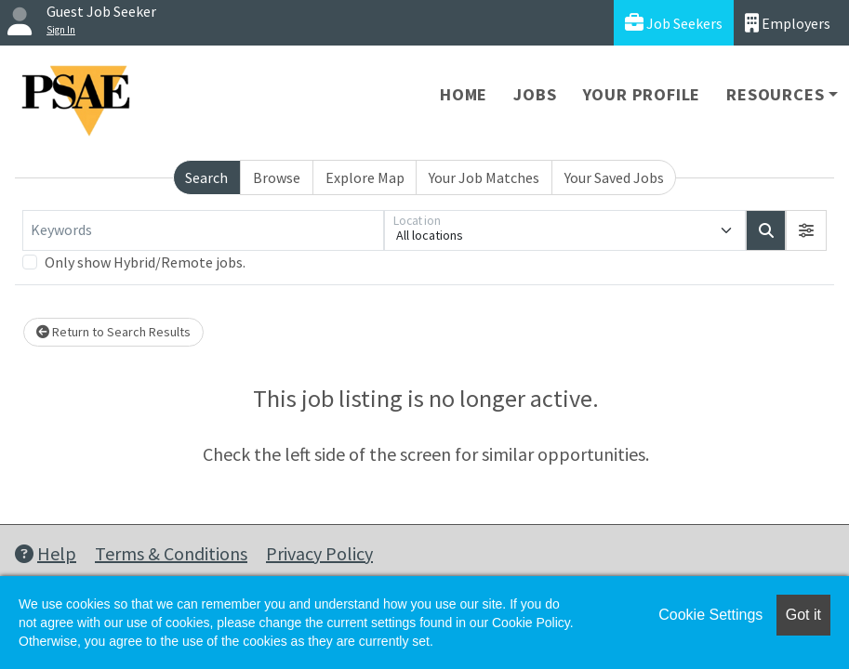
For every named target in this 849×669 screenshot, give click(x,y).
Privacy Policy (319, 553)
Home (463, 94)
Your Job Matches (484, 177)
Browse (276, 177)
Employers (787, 22)
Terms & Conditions (171, 553)
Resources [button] (775, 94)
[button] (806, 230)
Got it (803, 615)
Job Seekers (674, 22)
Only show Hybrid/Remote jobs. (145, 262)
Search (206, 177)
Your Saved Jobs (614, 177)
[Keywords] (203, 230)
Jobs (534, 94)
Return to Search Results (113, 331)
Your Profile (642, 94)
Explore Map (365, 177)
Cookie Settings (710, 615)
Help (45, 553)
